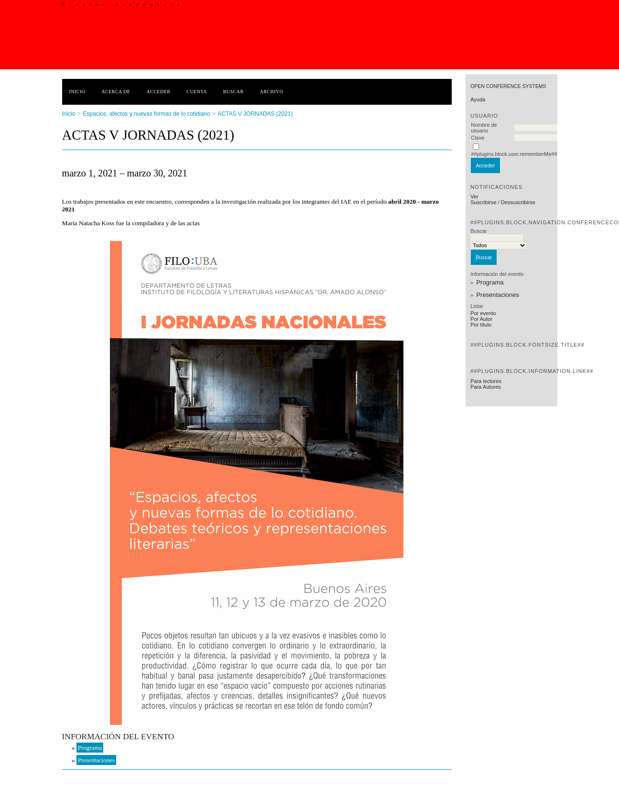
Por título (480, 325)
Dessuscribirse (518, 202)
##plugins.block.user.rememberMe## (514, 154)
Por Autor (481, 319)
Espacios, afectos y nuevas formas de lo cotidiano (146, 113)
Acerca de (115, 91)
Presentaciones (497, 294)
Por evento (483, 313)
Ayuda (477, 99)
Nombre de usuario (484, 127)
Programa (489, 282)
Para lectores (485, 381)
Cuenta (196, 91)
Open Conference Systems (508, 86)
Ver (474, 196)
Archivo (271, 91)
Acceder (158, 91)
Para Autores (485, 387)
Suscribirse (483, 202)
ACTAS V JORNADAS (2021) (255, 113)
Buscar (233, 91)
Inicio (77, 91)
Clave (477, 138)
